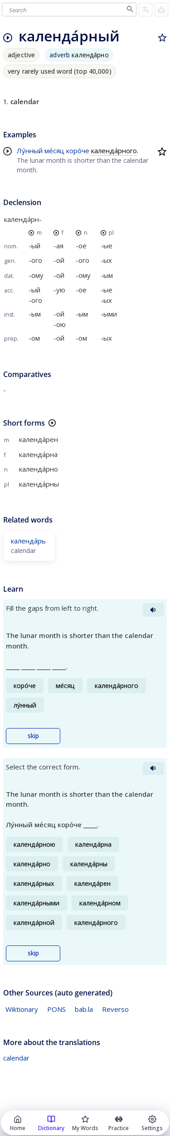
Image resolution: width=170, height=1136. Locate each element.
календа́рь (28, 540)
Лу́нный (30, 150)
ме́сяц (54, 150)
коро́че (77, 150)
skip (33, 736)
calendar (16, 1057)
